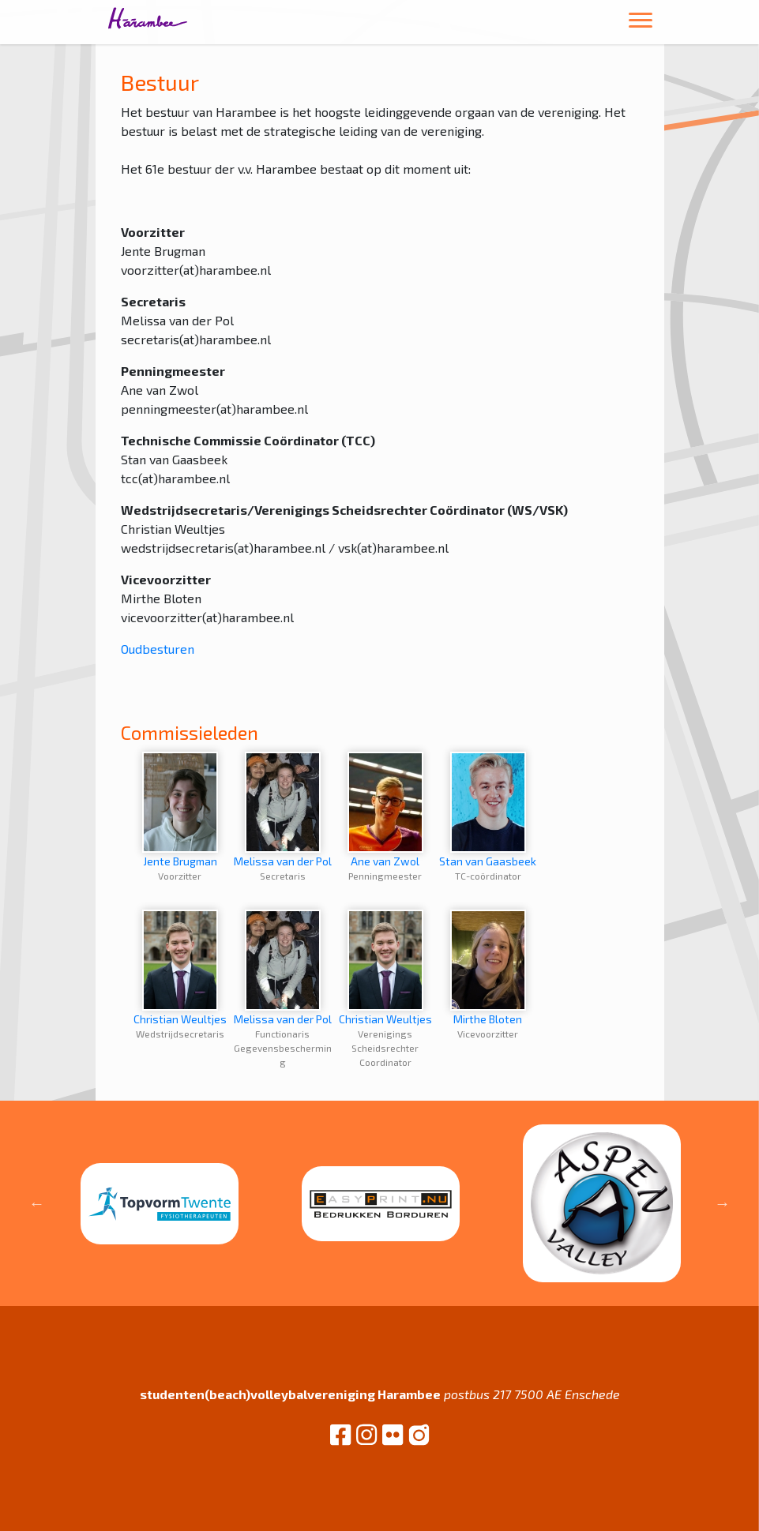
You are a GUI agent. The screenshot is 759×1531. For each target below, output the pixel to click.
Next (722, 1203)
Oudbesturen (157, 648)
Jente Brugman (180, 810)
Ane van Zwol (385, 810)
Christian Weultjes (180, 968)
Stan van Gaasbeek (487, 810)
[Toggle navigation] (640, 22)
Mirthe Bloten (488, 968)
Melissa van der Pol (283, 810)
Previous (37, 1203)
